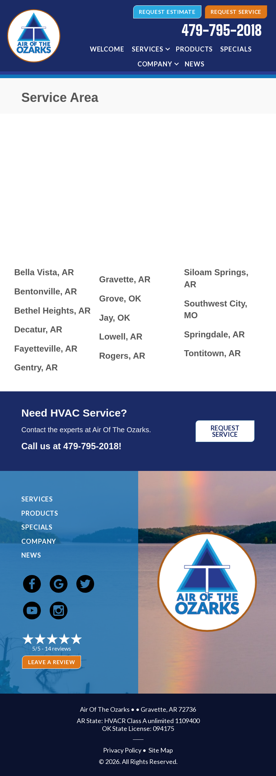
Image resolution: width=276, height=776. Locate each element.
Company (154, 64)
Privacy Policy (122, 750)
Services (147, 49)
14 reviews (58, 648)
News (195, 64)
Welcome (107, 49)
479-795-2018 (91, 446)
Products (194, 49)
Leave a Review (51, 662)
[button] (167, 49)
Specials (235, 49)
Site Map (160, 750)
